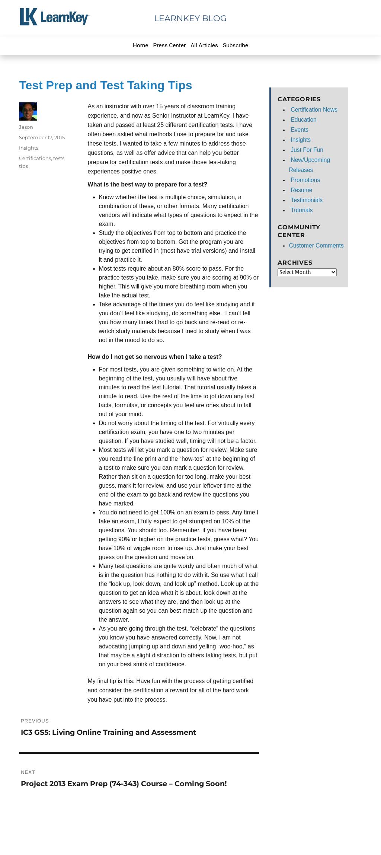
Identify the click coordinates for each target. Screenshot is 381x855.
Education (303, 120)
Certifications (35, 158)
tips (23, 166)
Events (299, 130)
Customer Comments (316, 245)
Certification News (314, 109)
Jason (26, 127)
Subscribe (235, 45)
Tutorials (302, 210)
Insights (28, 148)
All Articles (204, 45)
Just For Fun (307, 150)
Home (140, 45)
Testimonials (307, 200)
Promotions (305, 180)
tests (58, 158)
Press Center (169, 45)
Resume (301, 190)
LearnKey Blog (190, 18)
